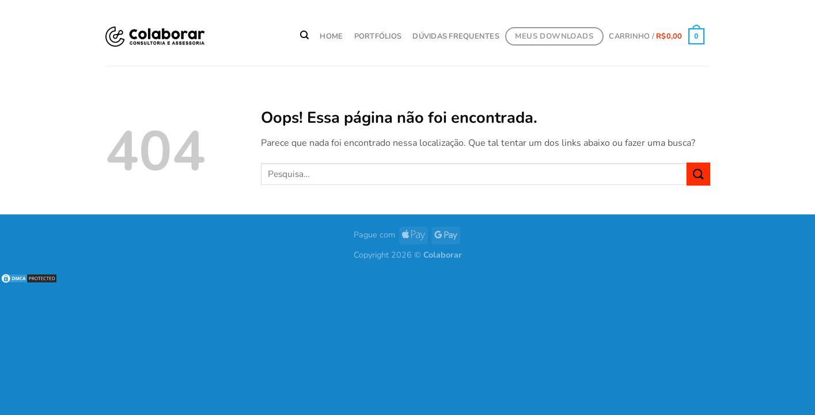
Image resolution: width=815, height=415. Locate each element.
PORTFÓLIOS (378, 36)
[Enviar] (698, 174)
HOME (331, 36)
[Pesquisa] (304, 35)
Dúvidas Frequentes (455, 36)
